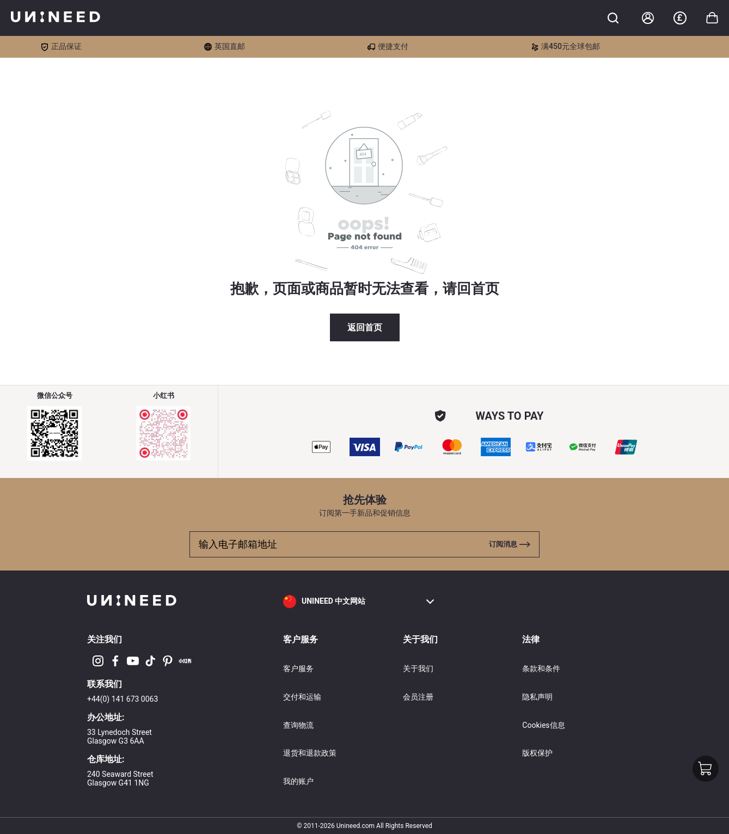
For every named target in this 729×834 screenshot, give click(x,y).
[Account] (647, 17)
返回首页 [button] (364, 327)
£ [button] (679, 18)
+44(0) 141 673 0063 (122, 699)
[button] (359, 601)
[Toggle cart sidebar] (613, 17)
